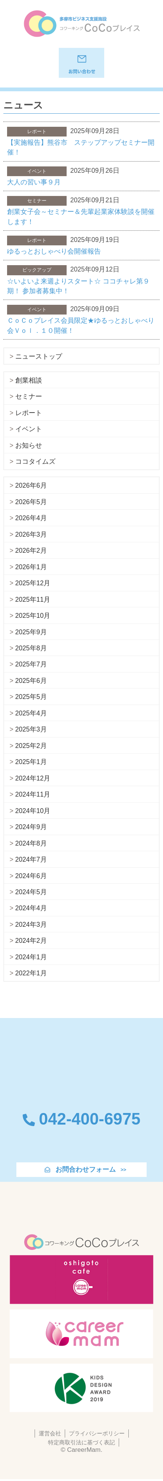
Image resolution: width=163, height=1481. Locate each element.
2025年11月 (32, 599)
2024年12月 (32, 778)
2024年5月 (31, 892)
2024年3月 (31, 924)
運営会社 (50, 1433)
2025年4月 (31, 713)
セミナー (28, 396)
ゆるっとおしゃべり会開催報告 (54, 251)
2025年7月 (31, 664)
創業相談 (28, 380)
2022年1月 (31, 973)
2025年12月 (32, 583)
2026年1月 (31, 567)
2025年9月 (31, 632)
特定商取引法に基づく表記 (81, 1442)
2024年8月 (31, 843)
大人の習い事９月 (34, 182)
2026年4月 (31, 518)
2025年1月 (31, 762)
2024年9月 (31, 827)
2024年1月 (31, 957)
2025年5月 (31, 696)
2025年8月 (31, 648)
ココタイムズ (35, 461)
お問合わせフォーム (85, 1169)
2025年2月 (31, 745)
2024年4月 (31, 908)
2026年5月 (31, 502)
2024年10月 (32, 811)
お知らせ (28, 445)
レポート (28, 413)
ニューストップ (38, 356)
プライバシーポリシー (97, 1433)
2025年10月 (32, 615)
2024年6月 (31, 876)
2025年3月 (31, 729)
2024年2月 (31, 940)
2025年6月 (31, 680)
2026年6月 (31, 485)
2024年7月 (31, 859)
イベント (28, 429)
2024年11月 (32, 794)
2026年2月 (31, 550)
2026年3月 (31, 534)
